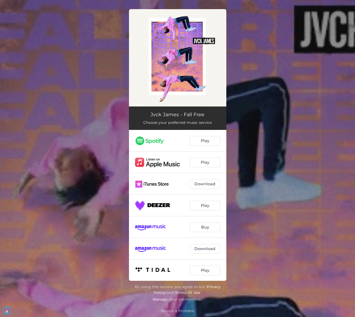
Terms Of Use (187, 292)
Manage (160, 299)
